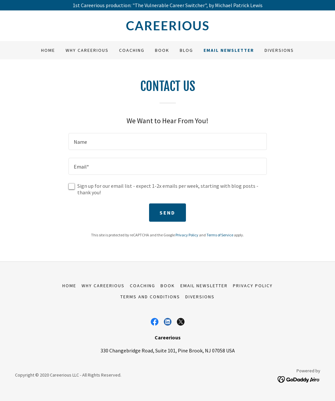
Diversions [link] (279, 50)
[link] (167, 28)
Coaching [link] (132, 50)
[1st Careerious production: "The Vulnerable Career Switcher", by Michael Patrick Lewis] (167, 5)
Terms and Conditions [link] (150, 297)
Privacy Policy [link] (186, 234)
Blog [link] (186, 50)
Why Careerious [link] (87, 50)
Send (167, 212)
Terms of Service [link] (219, 234)
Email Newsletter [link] (229, 50)
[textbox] (168, 141)
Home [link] (48, 50)
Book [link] (162, 50)
